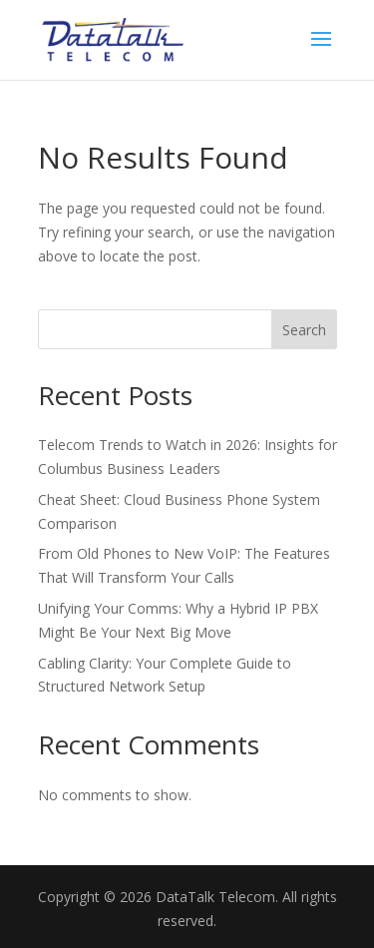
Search (304, 329)
